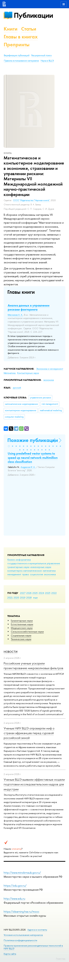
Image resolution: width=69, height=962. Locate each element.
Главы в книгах (21, 36)
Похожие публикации (32, 440)
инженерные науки (40, 567)
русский (17, 387)
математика (49, 570)
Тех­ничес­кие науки (21, 639)
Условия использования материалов (23, 935)
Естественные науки (22, 624)
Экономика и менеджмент (49, 368)
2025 (35, 593)
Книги (10, 29)
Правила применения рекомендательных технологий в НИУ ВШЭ (33, 947)
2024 (41, 593)
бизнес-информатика (19, 559)
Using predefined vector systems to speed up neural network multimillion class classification (33, 457)
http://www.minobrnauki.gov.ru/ (22, 872)
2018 (29, 597)
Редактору (60, 958)
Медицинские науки (22, 627)
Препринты (16, 44)
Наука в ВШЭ (47, 60)
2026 (28, 593)
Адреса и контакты (37, 929)
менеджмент (14, 574)
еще (35, 597)
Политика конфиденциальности (20, 940)
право (25, 574)
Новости (10, 652)
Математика (10, 373)
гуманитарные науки (18, 567)
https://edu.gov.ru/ (15, 885)
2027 (22, 593)
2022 (54, 593)
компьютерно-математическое (24, 570)
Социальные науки (21, 635)
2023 (47, 593)
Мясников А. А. (15, 314)
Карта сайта (10, 953)
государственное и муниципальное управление (33, 563)
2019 (22, 597)
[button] (9, 446)
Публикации (33, 15)
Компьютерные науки (28, 373)
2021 (10, 597)
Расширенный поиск (41, 55)
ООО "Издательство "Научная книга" (31, 200)
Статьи (28, 29)
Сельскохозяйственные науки (27, 631)
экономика (50, 574)
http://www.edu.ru (14, 898)
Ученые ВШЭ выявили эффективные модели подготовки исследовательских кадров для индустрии (34, 784)
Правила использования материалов (21, 60)
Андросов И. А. (28, 467)
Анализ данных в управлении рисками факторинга (28, 307)
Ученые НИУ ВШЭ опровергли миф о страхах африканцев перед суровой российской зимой (29, 733)
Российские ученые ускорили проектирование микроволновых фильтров (33, 665)
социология (36, 574)
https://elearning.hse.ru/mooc (21, 911)
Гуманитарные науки (22, 620)
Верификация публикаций (16, 55)
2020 (16, 597)
